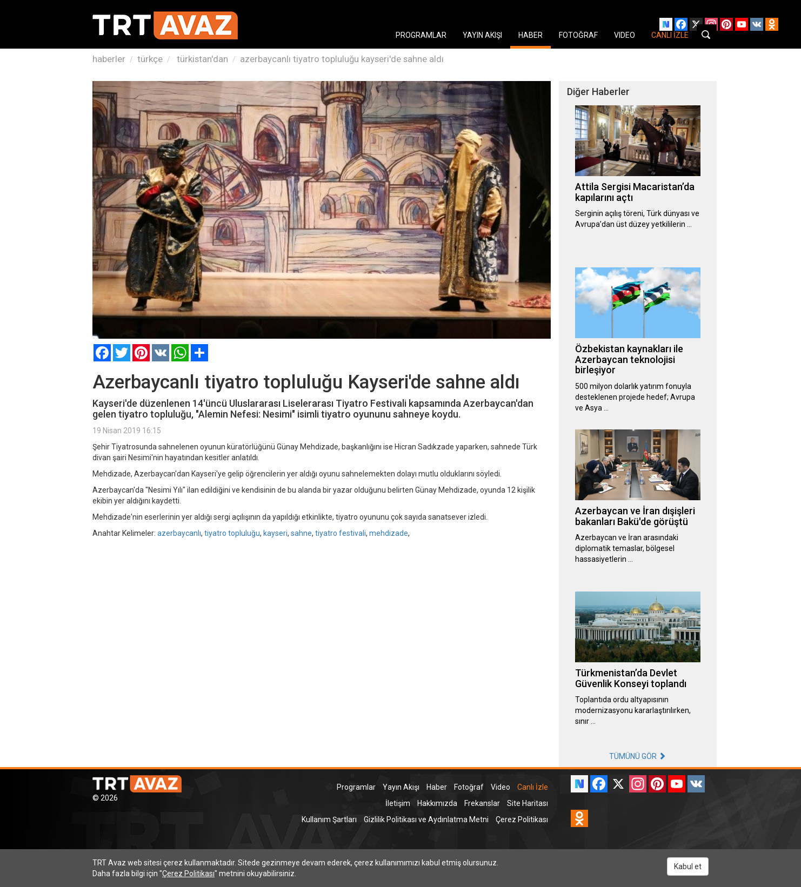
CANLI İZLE (670, 35)
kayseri (275, 533)
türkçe (150, 58)
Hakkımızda (437, 803)
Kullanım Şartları (329, 819)
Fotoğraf (469, 787)
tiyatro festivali (340, 533)
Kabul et (688, 866)
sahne (301, 533)
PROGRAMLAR (421, 35)
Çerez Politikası (522, 819)
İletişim (397, 803)
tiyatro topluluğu (232, 533)
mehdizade (388, 533)
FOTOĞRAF (578, 35)
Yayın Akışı (401, 787)
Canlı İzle (532, 787)
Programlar (356, 787)
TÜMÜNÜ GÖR (637, 756)
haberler (108, 58)
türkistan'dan (201, 58)
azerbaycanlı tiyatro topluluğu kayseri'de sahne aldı (342, 58)
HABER (530, 35)
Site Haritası (527, 803)
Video (500, 787)
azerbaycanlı (179, 533)
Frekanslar (482, 803)
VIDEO (624, 35)
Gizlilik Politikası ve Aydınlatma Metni (426, 819)
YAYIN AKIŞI (482, 35)
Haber (436, 787)
